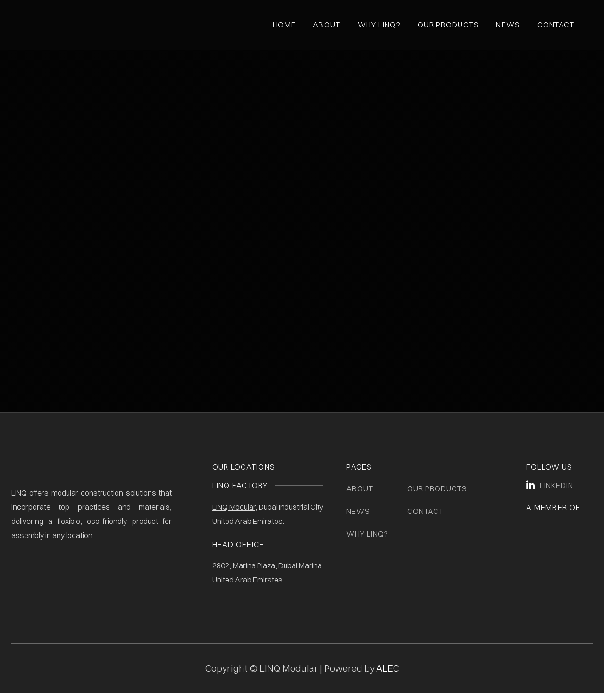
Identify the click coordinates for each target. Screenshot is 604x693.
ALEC (387, 668)
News (508, 24)
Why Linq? (379, 24)
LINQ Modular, (234, 507)
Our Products (448, 24)
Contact (556, 24)
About (326, 24)
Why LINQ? (367, 534)
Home (284, 24)
